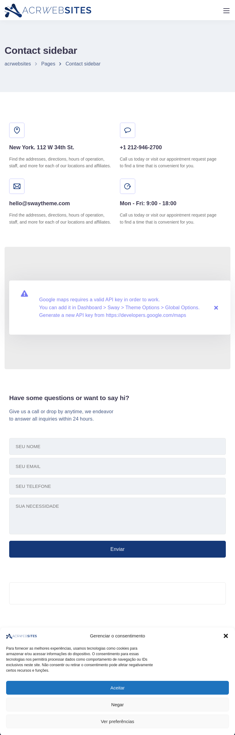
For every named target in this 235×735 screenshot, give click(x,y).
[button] (226, 652)
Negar (117, 720)
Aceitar (117, 703)
